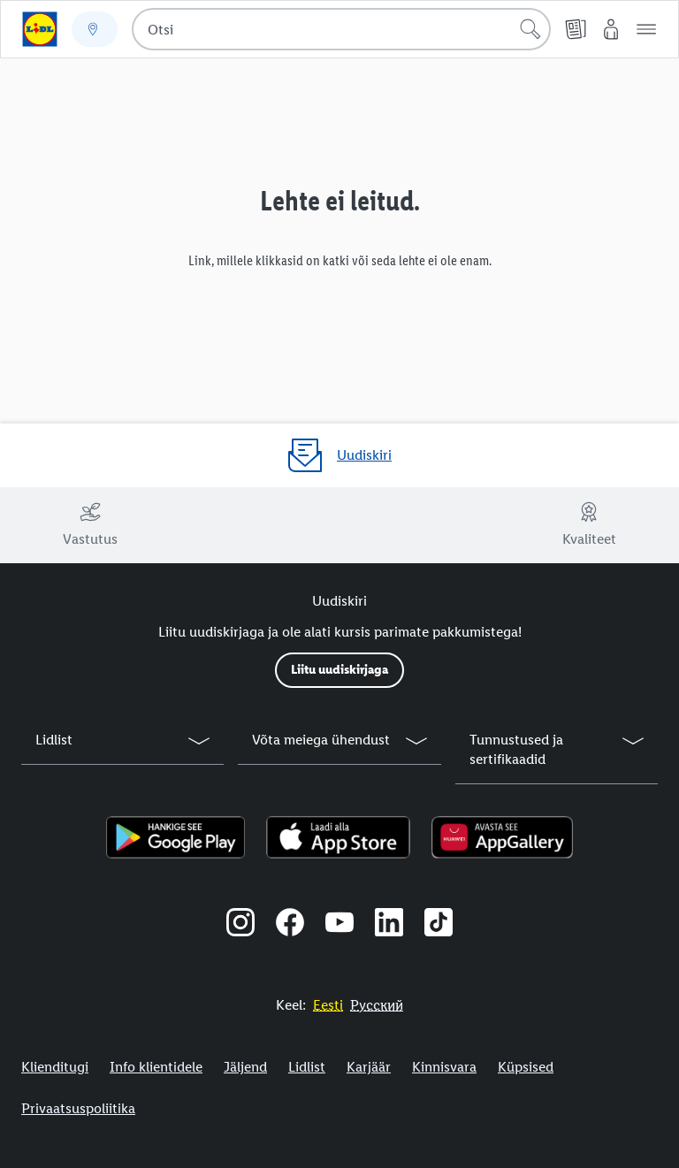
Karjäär (369, 1066)
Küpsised (525, 1066)
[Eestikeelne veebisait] (328, 1004)
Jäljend (245, 1066)
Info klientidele (156, 1066)
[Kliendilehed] (575, 29)
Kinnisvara (444, 1066)
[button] (646, 29)
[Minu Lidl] (611, 29)
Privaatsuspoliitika (78, 1108)
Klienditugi (54, 1066)
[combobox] (341, 29)
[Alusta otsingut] (530, 29)
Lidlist (306, 1066)
